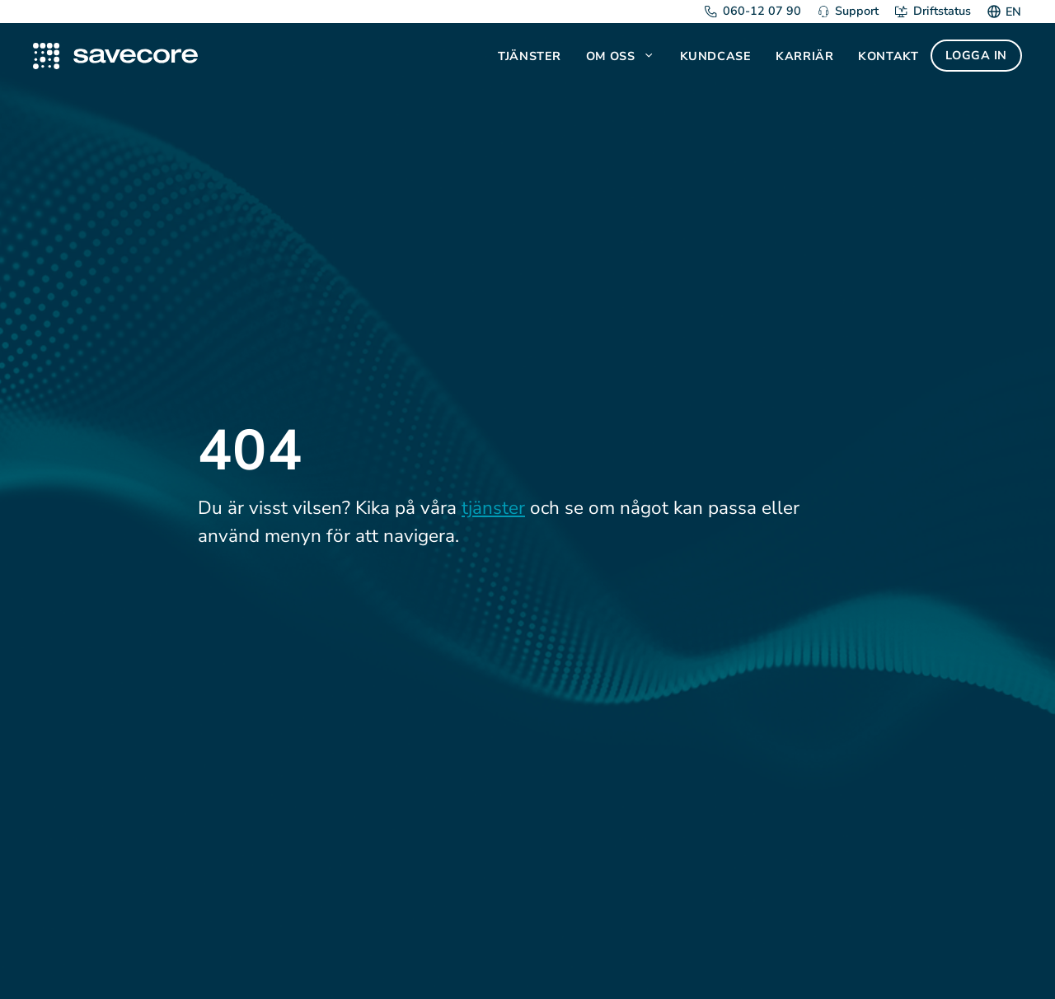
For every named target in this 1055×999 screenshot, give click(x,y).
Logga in (976, 55)
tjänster (493, 508)
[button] (651, 56)
